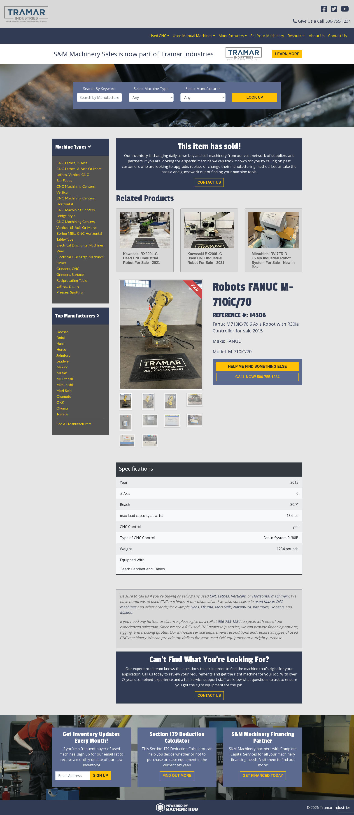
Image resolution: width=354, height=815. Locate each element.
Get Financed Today (263, 775)
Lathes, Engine (67, 286)
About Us (317, 35)
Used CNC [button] (157, 35)
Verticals (238, 596)
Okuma (62, 408)
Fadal (60, 337)
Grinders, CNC (67, 268)
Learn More (287, 54)
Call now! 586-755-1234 (257, 377)
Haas (60, 343)
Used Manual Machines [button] (192, 35)
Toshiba (62, 414)
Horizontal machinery (270, 596)
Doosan (62, 331)
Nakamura (242, 606)
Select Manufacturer (203, 88)
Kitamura (260, 606)
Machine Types (73, 147)
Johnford (63, 355)
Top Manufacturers (78, 316)
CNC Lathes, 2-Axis (71, 163)
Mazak (61, 373)
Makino (62, 367)
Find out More (177, 775)
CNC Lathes (219, 596)
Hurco (61, 349)
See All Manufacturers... (75, 424)
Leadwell (63, 361)
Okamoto (63, 396)
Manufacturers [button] (231, 35)
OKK (60, 402)
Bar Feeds (64, 180)
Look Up (255, 97)
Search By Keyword (99, 88)
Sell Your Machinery (267, 35)
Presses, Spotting (69, 292)
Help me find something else (257, 366)
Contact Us (337, 35)
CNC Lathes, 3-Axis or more (79, 168)
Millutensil (64, 379)
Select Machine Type (151, 88)
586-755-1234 (338, 21)
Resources (296, 35)
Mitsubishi (64, 384)
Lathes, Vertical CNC (72, 174)
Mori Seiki (64, 390)
